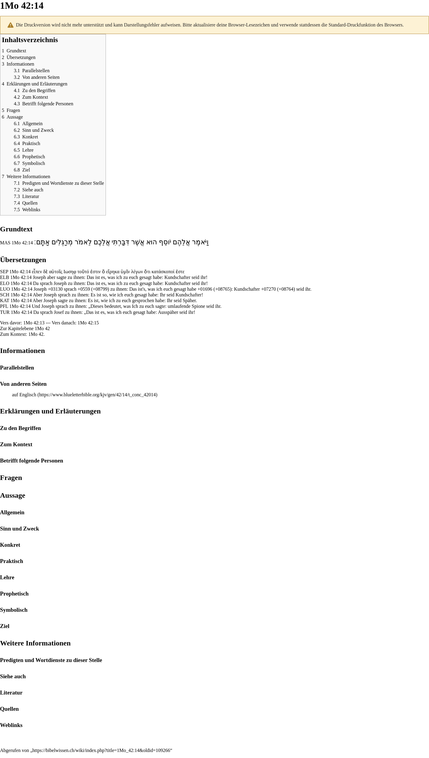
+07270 (268, 289)
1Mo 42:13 (34, 322)
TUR (5, 312)
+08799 (100, 289)
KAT (4, 300)
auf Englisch (24, 394)
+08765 (222, 289)
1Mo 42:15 (88, 322)
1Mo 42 (42, 328)
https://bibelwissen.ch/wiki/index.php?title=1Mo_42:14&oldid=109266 (101, 750)
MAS (5, 242)
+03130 (55, 289)
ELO (4, 283)
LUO (5, 289)
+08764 (286, 289)
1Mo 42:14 (22, 242)
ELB (4, 277)
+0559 (84, 289)
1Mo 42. (36, 334)
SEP (4, 271)
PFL (4, 306)
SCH (4, 294)
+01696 (205, 289)
